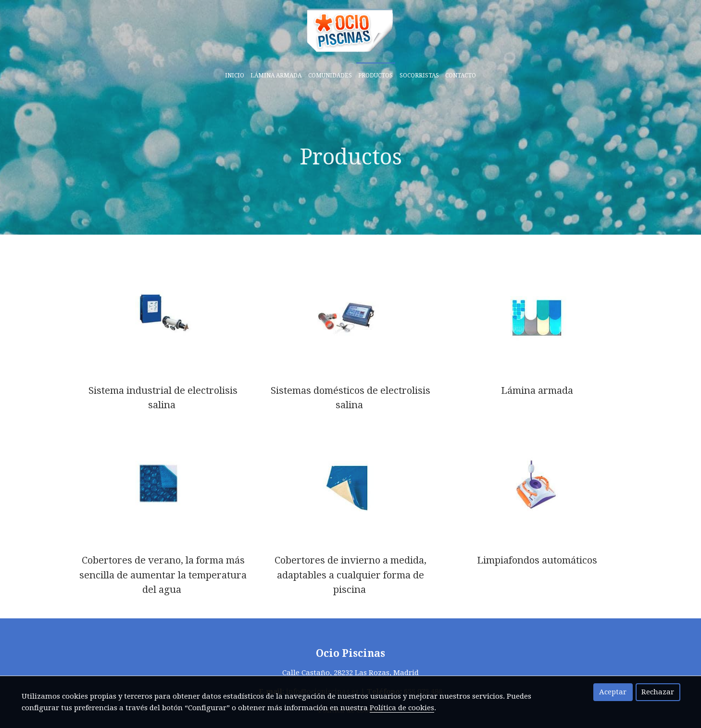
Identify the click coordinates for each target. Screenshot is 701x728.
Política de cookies (402, 707)
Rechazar (657, 692)
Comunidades (330, 75)
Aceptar (612, 692)
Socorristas (419, 75)
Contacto (460, 75)
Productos (375, 75)
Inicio (234, 75)
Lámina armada (275, 75)
